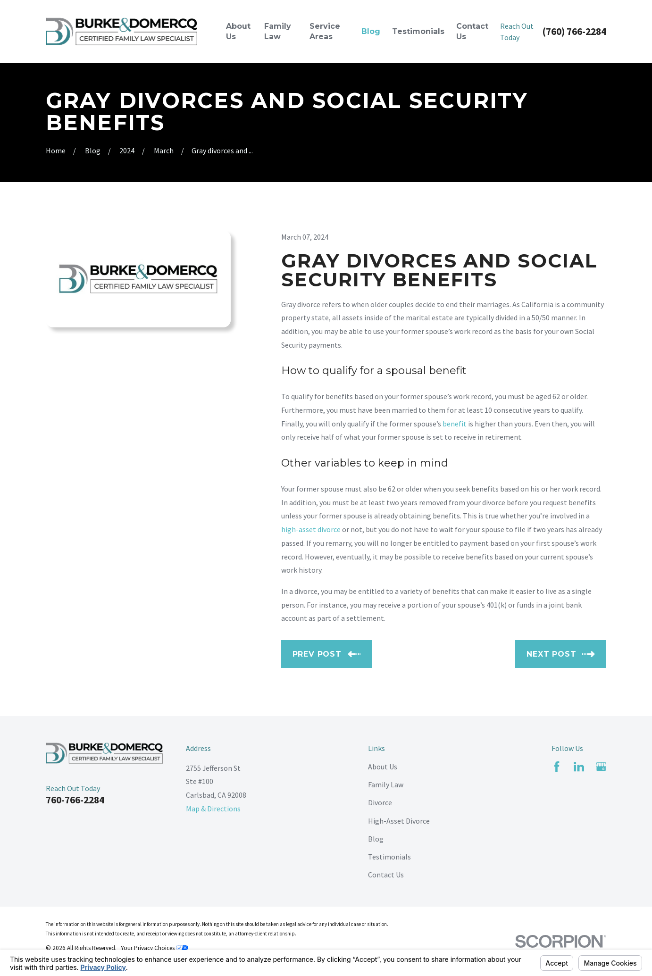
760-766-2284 (75, 799)
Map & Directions (213, 808)
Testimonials (389, 856)
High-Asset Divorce (399, 821)
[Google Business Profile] (601, 766)
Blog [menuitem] (370, 31)
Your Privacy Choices (154, 948)
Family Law (385, 784)
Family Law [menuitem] (277, 31)
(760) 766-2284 (574, 31)
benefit (455, 423)
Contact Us (386, 874)
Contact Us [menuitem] (472, 31)
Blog (376, 838)
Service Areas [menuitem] (324, 31)
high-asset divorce (311, 529)
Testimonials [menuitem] (418, 31)
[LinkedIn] (579, 766)
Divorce (380, 802)
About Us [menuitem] (238, 31)
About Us (382, 766)
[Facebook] (557, 766)
